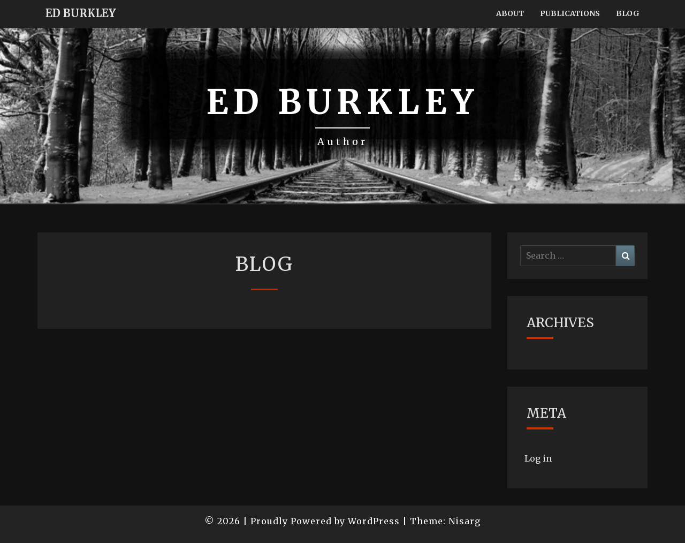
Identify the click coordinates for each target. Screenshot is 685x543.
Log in (538, 458)
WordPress (374, 521)
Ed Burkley (80, 13)
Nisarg (464, 521)
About (510, 13)
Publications (570, 13)
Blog (628, 13)
